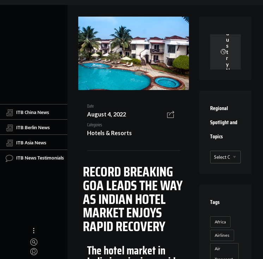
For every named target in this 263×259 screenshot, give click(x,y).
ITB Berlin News (28, 128)
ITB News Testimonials (35, 158)
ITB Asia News (26, 143)
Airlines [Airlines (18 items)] (222, 235)
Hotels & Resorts (109, 133)
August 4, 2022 (106, 114)
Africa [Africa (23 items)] (220, 221)
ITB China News (27, 112)
